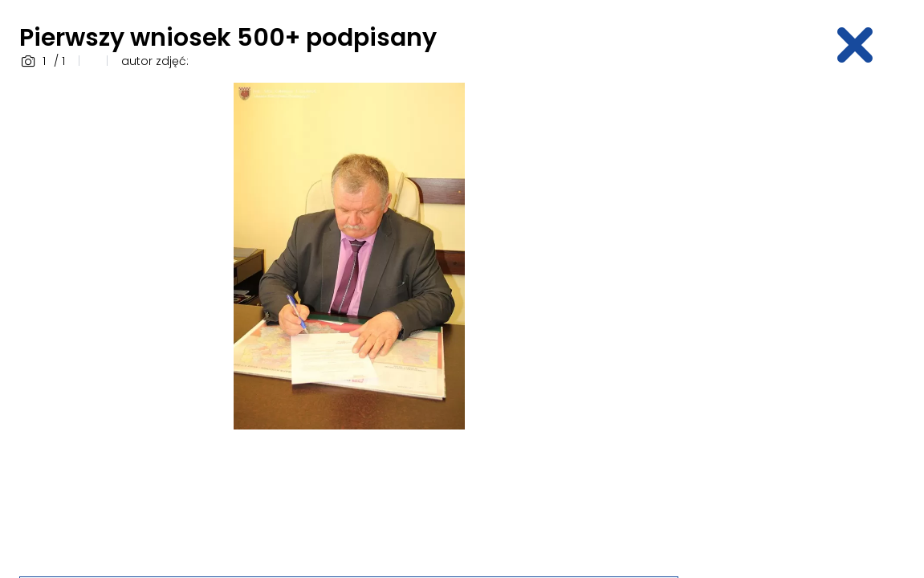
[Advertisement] (810, 323)
